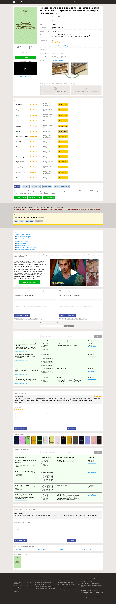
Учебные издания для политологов (22, 578)
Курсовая (61, 46)
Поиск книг (31, 2)
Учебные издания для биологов (44, 586)
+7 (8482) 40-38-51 (92, 354)
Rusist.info (19, 2)
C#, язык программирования (66, 582)
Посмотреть (63, 104)
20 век (59, 2)
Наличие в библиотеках (23, 239)
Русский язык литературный (42, 584)
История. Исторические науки (21, 588)
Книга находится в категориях (25, 250)
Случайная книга (75, 2)
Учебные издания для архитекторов (45, 588)
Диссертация (77, 46)
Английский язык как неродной (21, 586)
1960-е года (41, 549)
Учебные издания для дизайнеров (67, 588)
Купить (25, 57)
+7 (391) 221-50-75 (92, 377)
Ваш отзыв (17, 407)
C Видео (92, 2)
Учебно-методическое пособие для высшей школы (90, 596)
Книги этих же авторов (23, 237)
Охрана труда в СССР (63, 580)
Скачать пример (49, 198)
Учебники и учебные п (87, 581)
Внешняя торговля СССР (42, 580)
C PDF (85, 2)
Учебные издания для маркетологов (68, 590)
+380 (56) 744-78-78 (92, 343)
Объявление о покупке (23, 234)
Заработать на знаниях (61, 186)
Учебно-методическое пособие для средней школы (22, 590)
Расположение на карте (20, 351)
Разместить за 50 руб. (21, 315)
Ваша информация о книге (22, 522)
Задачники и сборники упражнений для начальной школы (92, 593)
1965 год (18, 549)
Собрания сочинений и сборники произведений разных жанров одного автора (91, 585)
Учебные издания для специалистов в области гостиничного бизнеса (91, 589)
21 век (66, 2)
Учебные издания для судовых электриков (89, 578)
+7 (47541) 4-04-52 (92, 370)
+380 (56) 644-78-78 (92, 345)
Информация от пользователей (26, 247)
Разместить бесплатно (67, 315)
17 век (39, 2)
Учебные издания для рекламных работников (22, 582)
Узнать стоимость (35, 198)
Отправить (71, 429)
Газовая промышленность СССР (44, 582)
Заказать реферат (20, 198)
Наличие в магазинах (22, 245)
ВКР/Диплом (68, 46)
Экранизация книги (25, 69)
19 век (52, 2)
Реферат (54, 46)
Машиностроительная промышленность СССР (69, 585)
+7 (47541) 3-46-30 (92, 368)
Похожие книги (21, 243)
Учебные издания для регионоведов (23, 580)
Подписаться (69, 326)
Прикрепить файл (20, 429)
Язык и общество (62, 578)
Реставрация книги (57, 61)
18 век (46, 2)
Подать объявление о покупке (24, 295)
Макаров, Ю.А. (86, 549)
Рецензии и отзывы (22, 241)
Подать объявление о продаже (69, 295)
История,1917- (39, 578)
